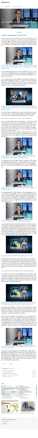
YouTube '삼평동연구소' (17, 6)
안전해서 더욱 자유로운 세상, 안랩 (9, 419)
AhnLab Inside (5, 368)
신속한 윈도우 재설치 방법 (7, 372)
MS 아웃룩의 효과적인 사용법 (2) (8, 370)
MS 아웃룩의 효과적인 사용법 (7, 376)
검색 (33, 2)
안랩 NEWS (7, 6)
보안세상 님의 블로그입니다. (6, 421)
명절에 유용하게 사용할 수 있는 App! (9, 373)
